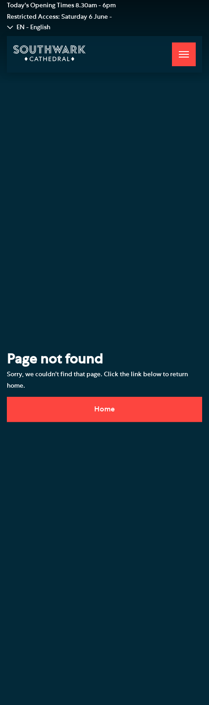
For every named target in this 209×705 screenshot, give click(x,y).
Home (104, 409)
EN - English (33, 27)
